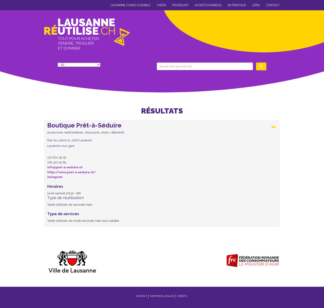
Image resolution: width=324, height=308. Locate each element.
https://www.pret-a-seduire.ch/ (71, 172)
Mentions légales (162, 296)
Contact (273, 5)
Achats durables (208, 5)
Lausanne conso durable (130, 5)
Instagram (55, 177)
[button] (162, 135)
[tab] (162, 136)
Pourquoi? (180, 5)
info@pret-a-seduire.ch (65, 167)
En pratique (237, 5)
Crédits (182, 296)
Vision (161, 5)
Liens (256, 5)
